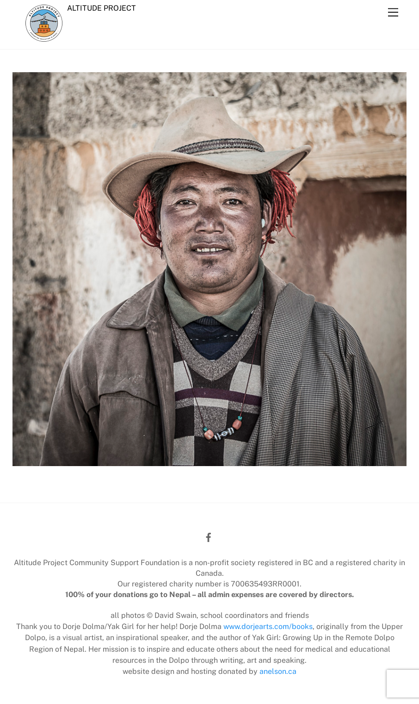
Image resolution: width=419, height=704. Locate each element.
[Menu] (393, 13)
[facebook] (208, 536)
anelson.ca (277, 671)
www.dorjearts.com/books (268, 626)
